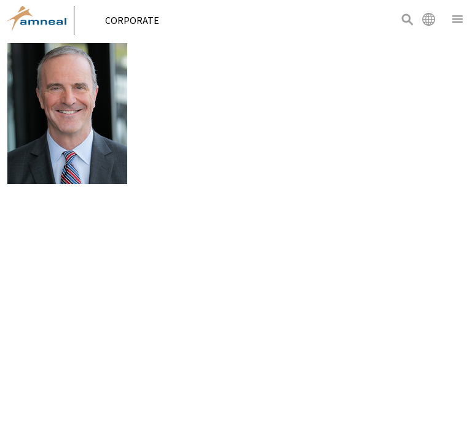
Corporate (136, 20)
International (428, 19)
